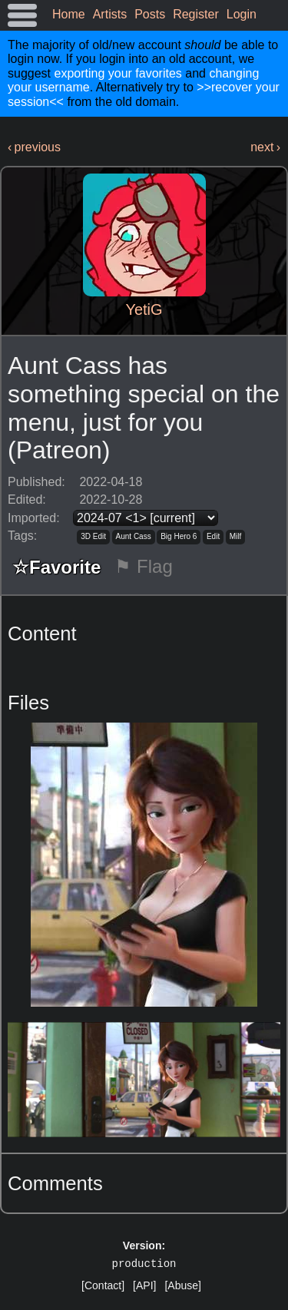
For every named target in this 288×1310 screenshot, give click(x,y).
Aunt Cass (133, 536)
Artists (110, 14)
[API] (144, 1285)
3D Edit (93, 536)
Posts (149, 14)
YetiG (143, 309)
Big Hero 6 (179, 536)
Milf (236, 536)
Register (196, 14)
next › (265, 147)
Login (242, 14)
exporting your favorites (117, 73)
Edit (213, 536)
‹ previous (34, 147)
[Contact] (102, 1285)
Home (68, 14)
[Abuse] (182, 1285)
